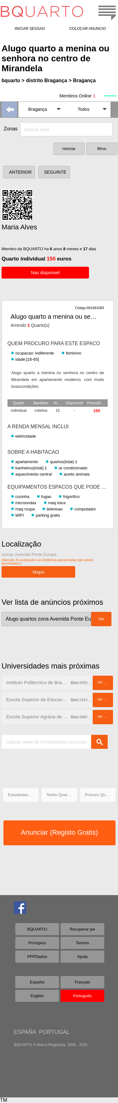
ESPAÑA (25, 1032)
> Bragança (82, 80)
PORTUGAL (54, 1032)
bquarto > (13, 80)
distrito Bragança (46, 80)
